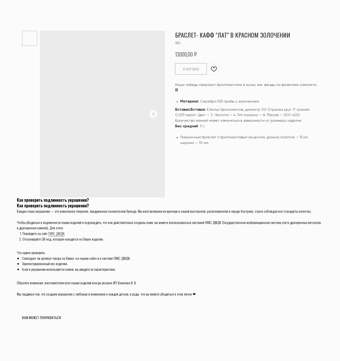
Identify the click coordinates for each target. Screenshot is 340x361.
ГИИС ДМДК (56, 233)
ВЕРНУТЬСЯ (18, 7)
